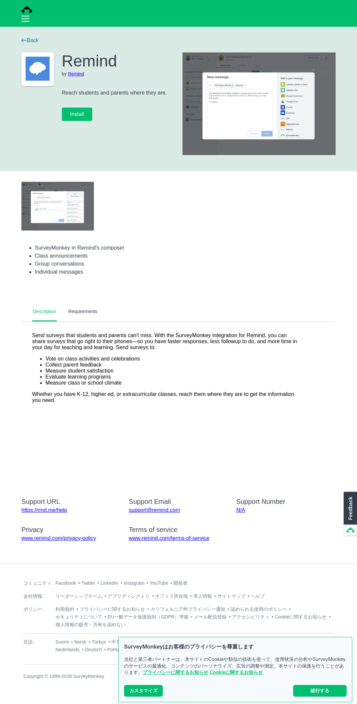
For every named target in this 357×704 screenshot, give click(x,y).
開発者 (180, 583)
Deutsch (93, 649)
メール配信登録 (210, 616)
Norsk (80, 642)
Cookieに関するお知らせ (236, 672)
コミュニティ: (38, 583)
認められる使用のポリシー (259, 609)
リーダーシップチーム (78, 596)
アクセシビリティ (250, 616)
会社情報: (33, 596)
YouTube (159, 583)
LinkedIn (109, 583)
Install (77, 114)
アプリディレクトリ (129, 596)
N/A (240, 510)
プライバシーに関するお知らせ (175, 672)
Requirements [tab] (82, 311)
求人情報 (202, 596)
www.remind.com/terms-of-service (169, 538)
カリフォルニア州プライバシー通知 (187, 609)
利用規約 (64, 609)
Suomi (62, 642)
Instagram (134, 583)
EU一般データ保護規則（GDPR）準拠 (148, 616)
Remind (76, 74)
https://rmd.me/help (44, 510)
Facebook (65, 583)
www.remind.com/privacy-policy (58, 538)
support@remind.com (154, 510)
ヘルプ (258, 596)
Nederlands (67, 649)
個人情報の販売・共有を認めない (90, 624)
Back (30, 40)
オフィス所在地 (171, 596)
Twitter (88, 583)
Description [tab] (44, 311)
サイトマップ (231, 596)
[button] (349, 514)
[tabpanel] (178, 405)
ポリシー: (33, 609)
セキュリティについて (78, 616)
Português (118, 649)
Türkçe (99, 642)
